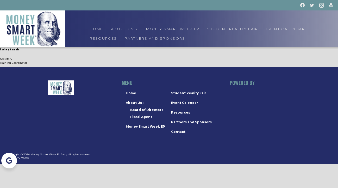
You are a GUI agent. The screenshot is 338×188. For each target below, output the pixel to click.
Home (96, 29)
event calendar (285, 29)
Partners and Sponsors (155, 38)
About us (124, 29)
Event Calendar (184, 103)
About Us (135, 103)
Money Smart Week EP (173, 29)
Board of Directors (146, 110)
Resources (103, 38)
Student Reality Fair (232, 29)
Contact (178, 132)
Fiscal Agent (141, 117)
